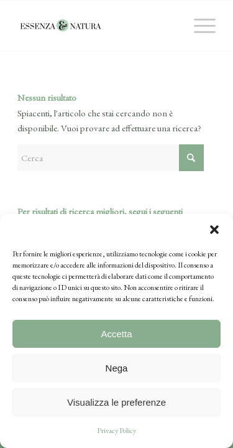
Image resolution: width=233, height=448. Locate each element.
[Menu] (198, 25)
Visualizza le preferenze (116, 402)
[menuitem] (198, 25)
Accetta (116, 334)
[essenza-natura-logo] (96, 25)
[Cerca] (110, 157)
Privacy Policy (116, 431)
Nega (117, 368)
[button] (214, 229)
